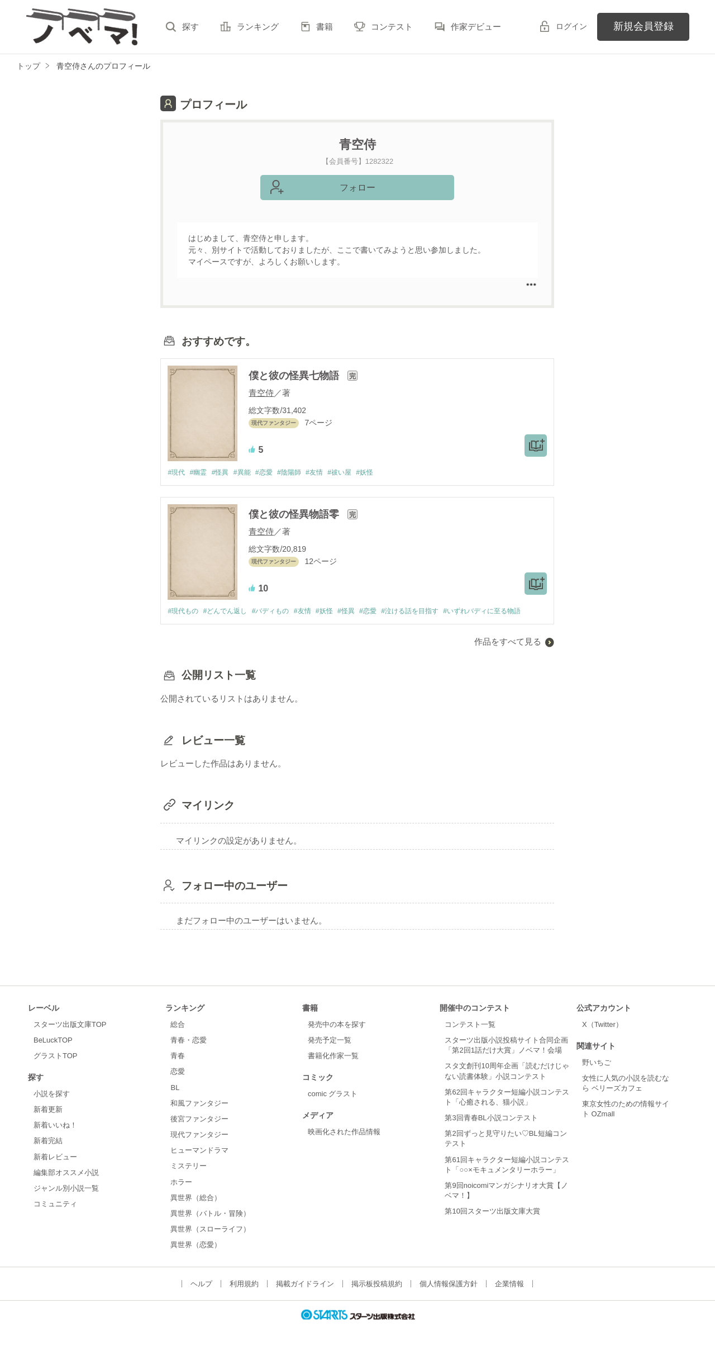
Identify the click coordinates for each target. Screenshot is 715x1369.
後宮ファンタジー (199, 1135)
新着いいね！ (55, 1142)
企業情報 (509, 1300)
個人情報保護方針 (449, 1300)
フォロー (357, 187)
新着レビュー (55, 1173)
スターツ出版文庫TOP (70, 1040)
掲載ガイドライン (305, 1300)
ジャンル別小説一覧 (66, 1204)
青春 (177, 1072)
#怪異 (225, 472)
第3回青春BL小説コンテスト (491, 1134)
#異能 (249, 472)
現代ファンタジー (199, 1151)
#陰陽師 (301, 472)
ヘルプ (201, 1300)
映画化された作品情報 (344, 1148)
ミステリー (188, 1182)
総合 (177, 1040)
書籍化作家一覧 (333, 1072)
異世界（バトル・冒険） (210, 1229)
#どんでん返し (230, 612)
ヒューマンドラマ (199, 1167)
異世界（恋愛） (195, 1261)
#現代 (177, 472)
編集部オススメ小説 (66, 1189)
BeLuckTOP (53, 1057)
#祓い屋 (357, 472)
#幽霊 (201, 472)
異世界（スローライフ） (210, 1245)
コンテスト (392, 26)
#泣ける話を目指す (433, 612)
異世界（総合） (195, 1214)
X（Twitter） (602, 1040)
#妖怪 (384, 472)
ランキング (258, 26)
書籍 (324, 26)
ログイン (571, 26)
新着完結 (48, 1157)
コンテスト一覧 (470, 1040)
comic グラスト (333, 1110)
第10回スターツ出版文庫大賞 (492, 1228)
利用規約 (244, 1300)
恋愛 (177, 1088)
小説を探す (52, 1110)
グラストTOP (55, 1072)
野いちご (596, 1078)
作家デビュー (476, 26)
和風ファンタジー (199, 1119)
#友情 (329, 472)
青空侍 (261, 392)
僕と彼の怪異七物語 (295, 375)
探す (190, 26)
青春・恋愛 (188, 1057)
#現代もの (184, 612)
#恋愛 (273, 472)
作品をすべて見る (507, 658)
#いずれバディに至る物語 (209, 627)
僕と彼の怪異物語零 (295, 514)
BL (174, 1104)
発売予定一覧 (329, 1057)
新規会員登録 (643, 26)
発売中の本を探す (337, 1040)
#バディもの (280, 612)
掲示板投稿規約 (376, 1300)
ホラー (181, 1198)
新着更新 (48, 1126)
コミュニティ (55, 1220)
